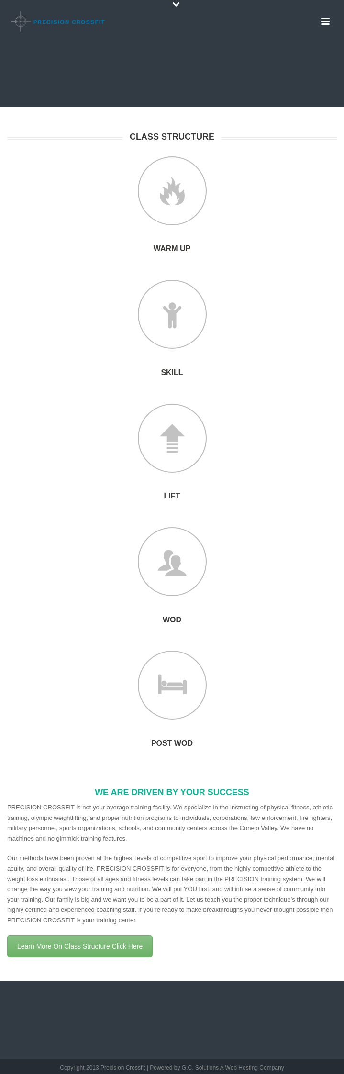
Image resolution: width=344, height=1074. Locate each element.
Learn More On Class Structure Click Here (80, 946)
